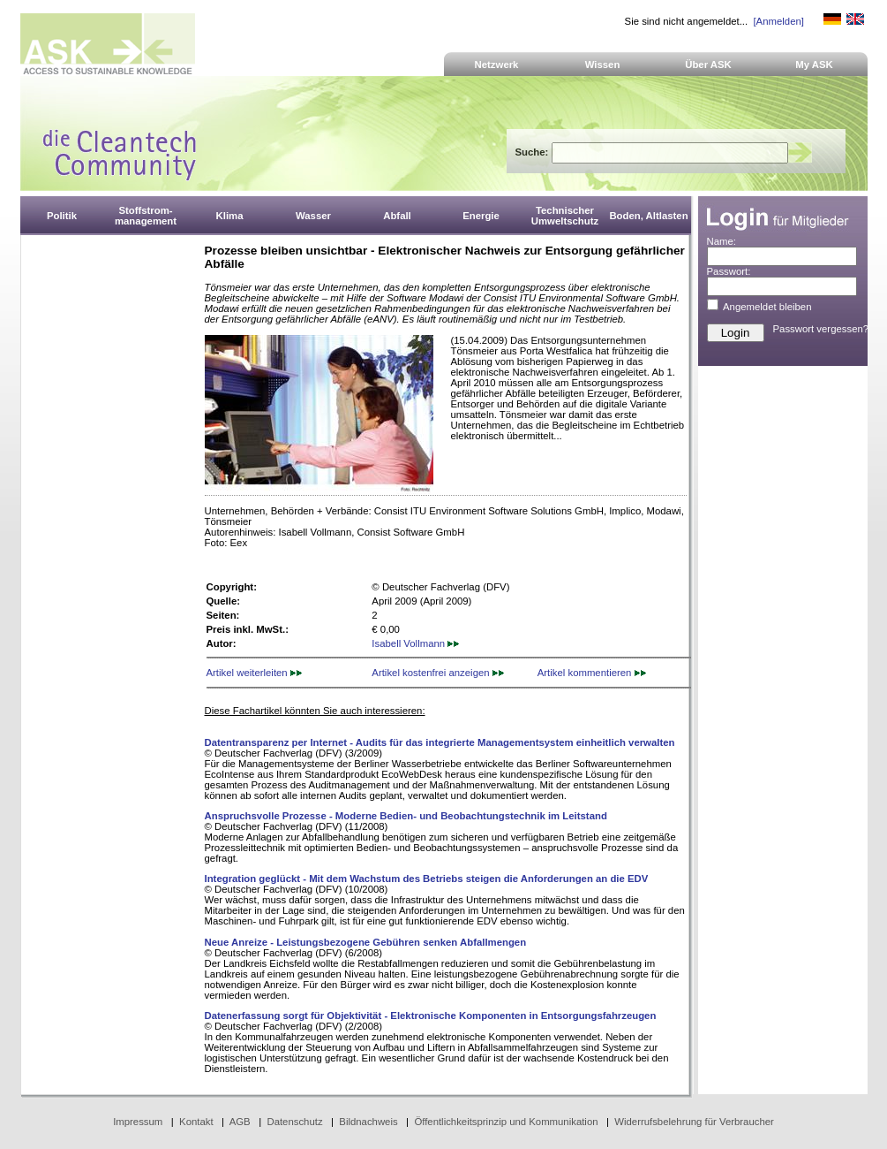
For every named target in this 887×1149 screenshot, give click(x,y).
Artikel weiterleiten (254, 672)
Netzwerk (497, 64)
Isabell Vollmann (415, 643)
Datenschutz (294, 1121)
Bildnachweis (368, 1121)
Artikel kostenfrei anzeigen (437, 672)
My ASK (814, 64)
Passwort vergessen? (821, 328)
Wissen (602, 64)
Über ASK (708, 64)
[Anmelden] (778, 21)
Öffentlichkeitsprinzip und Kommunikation (506, 1121)
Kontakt (196, 1121)
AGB (240, 1121)
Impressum (137, 1121)
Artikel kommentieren (591, 672)
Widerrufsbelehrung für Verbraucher (694, 1121)
